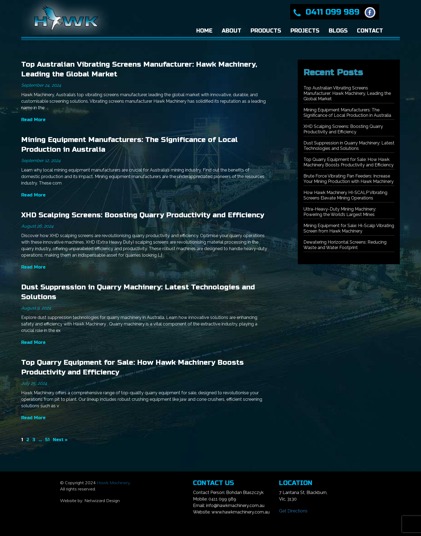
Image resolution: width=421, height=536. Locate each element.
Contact (370, 30)
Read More (33, 119)
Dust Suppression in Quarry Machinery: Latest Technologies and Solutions (348, 145)
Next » (60, 439)
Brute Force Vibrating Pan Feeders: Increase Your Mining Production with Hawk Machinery (348, 178)
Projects (304, 30)
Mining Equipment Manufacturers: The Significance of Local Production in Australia (347, 112)
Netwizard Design (102, 500)
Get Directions (293, 511)
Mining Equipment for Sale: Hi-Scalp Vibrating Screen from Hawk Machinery (348, 228)
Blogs (338, 30)
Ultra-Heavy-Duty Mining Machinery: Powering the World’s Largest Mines (339, 211)
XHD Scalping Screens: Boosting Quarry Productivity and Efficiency (142, 215)
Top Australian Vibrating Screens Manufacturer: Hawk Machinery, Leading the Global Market (347, 93)
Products (266, 30)
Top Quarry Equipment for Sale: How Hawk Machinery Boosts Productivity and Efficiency (348, 162)
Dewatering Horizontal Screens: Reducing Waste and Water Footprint (345, 245)
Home (204, 30)
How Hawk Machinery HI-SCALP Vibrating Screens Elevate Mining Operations (345, 195)
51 (47, 439)
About (231, 30)
